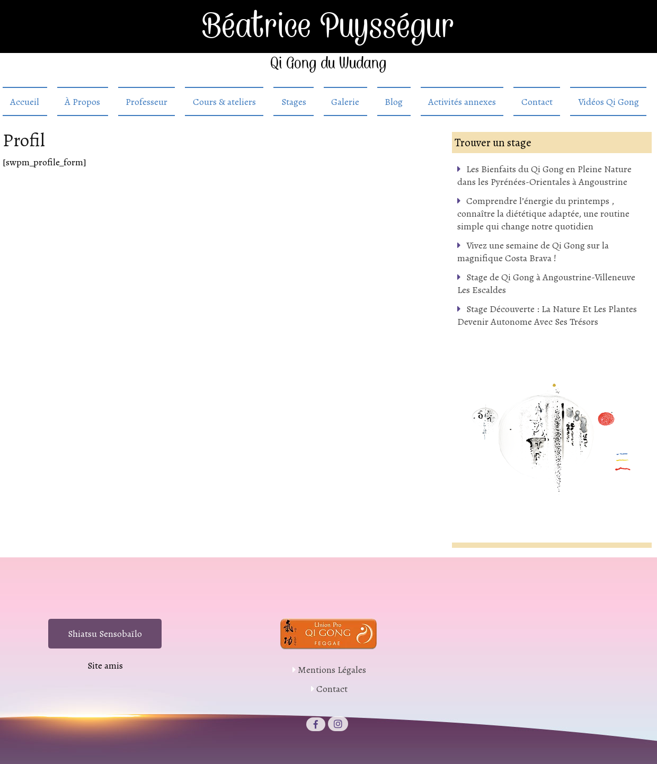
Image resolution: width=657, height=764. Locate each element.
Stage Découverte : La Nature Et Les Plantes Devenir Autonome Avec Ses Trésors (547, 315)
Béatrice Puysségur (328, 26)
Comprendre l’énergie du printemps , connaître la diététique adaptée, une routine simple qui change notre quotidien (543, 213)
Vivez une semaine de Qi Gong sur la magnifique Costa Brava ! (533, 251)
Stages (293, 101)
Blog (394, 101)
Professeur (146, 101)
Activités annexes (462, 101)
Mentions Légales (332, 669)
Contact (537, 101)
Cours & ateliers (224, 101)
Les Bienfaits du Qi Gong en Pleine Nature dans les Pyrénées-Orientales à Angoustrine (544, 175)
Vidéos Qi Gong (608, 101)
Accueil (24, 101)
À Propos (82, 101)
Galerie (345, 101)
